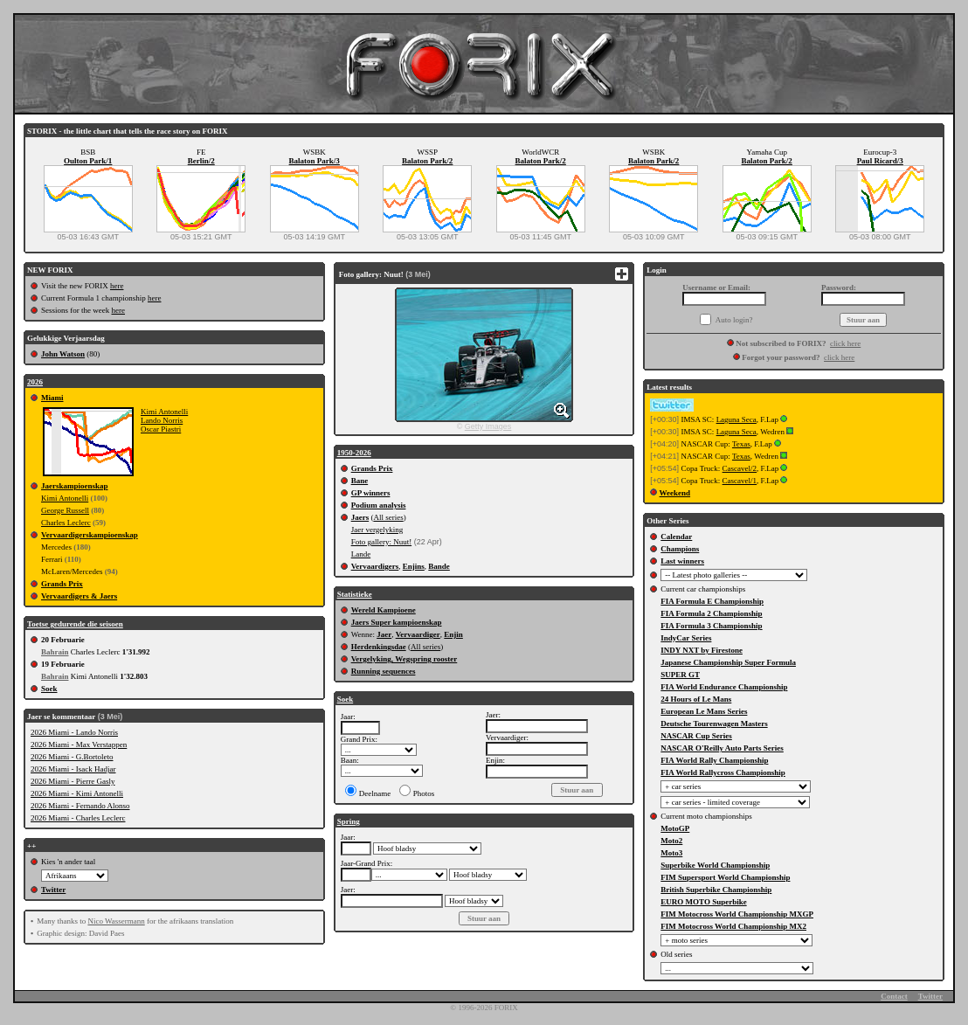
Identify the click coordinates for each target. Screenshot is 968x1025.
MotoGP (674, 828)
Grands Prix (62, 583)
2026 (35, 381)
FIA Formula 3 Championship (711, 625)
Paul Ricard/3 (880, 160)
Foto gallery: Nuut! (381, 541)
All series (388, 517)
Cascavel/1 (740, 480)
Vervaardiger (418, 634)
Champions (679, 548)
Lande (361, 554)
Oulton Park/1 (88, 160)
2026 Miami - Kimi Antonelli (77, 793)
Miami (52, 397)
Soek (49, 688)
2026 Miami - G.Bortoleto (72, 756)
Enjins (414, 566)
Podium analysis (378, 505)
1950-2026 (354, 452)
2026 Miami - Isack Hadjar (73, 769)
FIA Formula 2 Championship (711, 613)
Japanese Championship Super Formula (728, 662)
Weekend (675, 492)
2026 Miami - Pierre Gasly (72, 781)
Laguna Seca (736, 419)
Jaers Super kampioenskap (396, 622)
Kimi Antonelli (164, 411)
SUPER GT (680, 674)
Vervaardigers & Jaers (79, 596)
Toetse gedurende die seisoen (75, 624)
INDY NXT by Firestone (701, 650)
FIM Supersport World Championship (725, 877)
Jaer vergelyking (377, 529)
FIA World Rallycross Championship (722, 772)
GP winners (371, 492)
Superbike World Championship (715, 865)
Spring (348, 821)
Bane (360, 480)
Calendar (676, 536)
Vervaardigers (375, 566)
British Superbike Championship (715, 889)
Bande (439, 566)
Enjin (453, 634)
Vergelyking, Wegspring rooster (404, 658)
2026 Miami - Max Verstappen (79, 744)
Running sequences (383, 671)
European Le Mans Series (703, 711)
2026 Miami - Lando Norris (74, 732)
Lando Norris (162, 420)
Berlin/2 (201, 160)
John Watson (63, 354)
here (117, 285)
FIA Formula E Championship (712, 601)
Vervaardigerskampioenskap (89, 534)
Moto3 (671, 852)
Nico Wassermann (115, 921)
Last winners (682, 561)
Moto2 (671, 840)
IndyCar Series (685, 638)
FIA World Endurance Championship (723, 686)
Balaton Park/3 (314, 160)
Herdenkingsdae (378, 646)
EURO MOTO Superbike (703, 901)
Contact (894, 996)
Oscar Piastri (161, 429)
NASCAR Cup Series (696, 735)
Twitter (53, 889)
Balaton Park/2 (427, 160)
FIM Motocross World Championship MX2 (733, 926)
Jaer (384, 634)
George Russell (65, 510)
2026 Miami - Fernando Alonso (80, 805)
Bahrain (55, 652)
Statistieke (354, 594)
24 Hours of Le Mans (695, 699)
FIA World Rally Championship (714, 760)
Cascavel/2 (740, 468)
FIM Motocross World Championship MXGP (736, 914)
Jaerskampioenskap (74, 485)
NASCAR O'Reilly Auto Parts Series (722, 748)
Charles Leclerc (66, 522)
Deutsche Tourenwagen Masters (713, 723)
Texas (741, 444)
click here (845, 343)
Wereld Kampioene (383, 610)
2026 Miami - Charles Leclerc (78, 818)
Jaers (360, 517)
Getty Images (488, 426)
